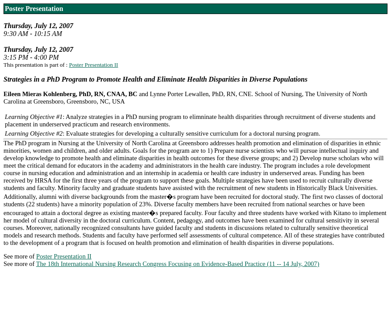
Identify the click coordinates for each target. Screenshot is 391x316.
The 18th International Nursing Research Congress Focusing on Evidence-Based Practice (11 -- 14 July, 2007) (177, 263)
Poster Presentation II (93, 64)
